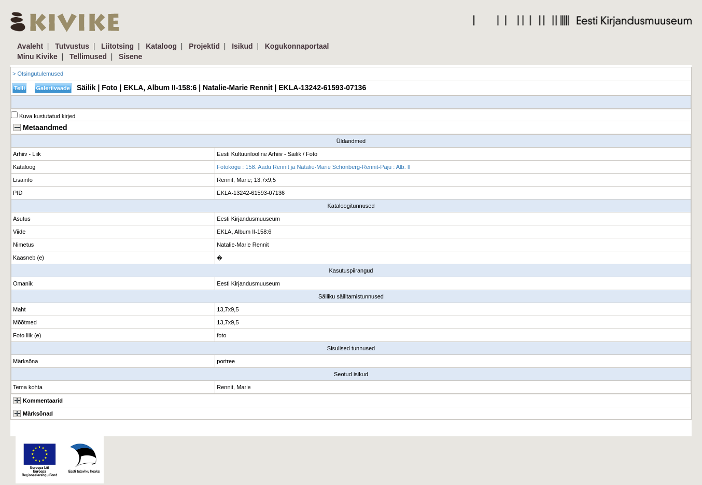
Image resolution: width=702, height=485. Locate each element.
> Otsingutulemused (37, 73)
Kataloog (161, 46)
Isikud (242, 46)
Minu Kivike (37, 56)
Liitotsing (117, 46)
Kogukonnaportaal (297, 46)
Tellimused (88, 56)
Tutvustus (72, 46)
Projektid (204, 46)
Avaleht (30, 46)
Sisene (130, 56)
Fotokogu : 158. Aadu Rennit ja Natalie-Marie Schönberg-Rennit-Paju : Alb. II (314, 167)
